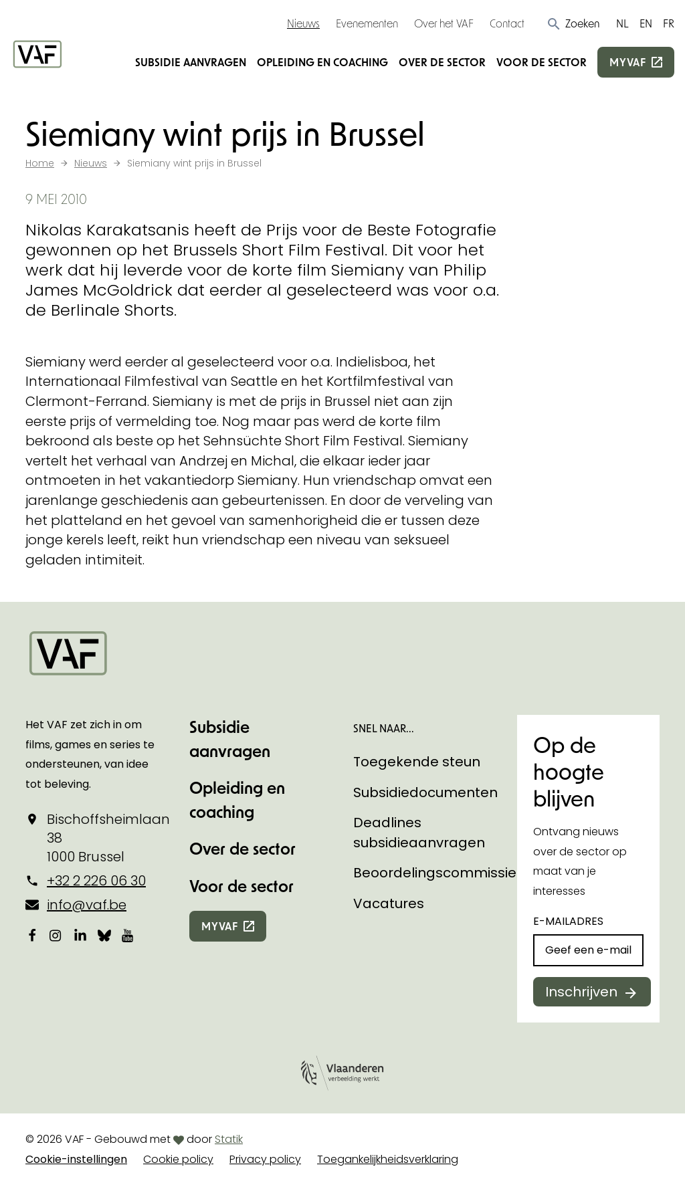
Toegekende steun (416, 761)
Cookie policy (178, 1159)
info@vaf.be (86, 904)
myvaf (627, 62)
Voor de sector (541, 62)
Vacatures (388, 903)
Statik (229, 1139)
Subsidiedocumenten (425, 792)
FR (668, 23)
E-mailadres (568, 921)
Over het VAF (444, 23)
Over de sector (442, 62)
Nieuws (303, 23)
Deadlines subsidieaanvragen (419, 832)
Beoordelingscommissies (438, 872)
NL (622, 23)
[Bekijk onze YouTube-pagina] (128, 935)
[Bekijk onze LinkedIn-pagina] (80, 935)
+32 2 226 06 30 (96, 880)
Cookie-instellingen (76, 1159)
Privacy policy (265, 1159)
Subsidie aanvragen (190, 62)
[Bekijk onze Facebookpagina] (32, 935)
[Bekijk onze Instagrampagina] (56, 935)
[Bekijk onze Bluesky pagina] (104, 935)
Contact (507, 23)
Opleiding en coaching (322, 62)
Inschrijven (581, 991)
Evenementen (367, 23)
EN (646, 23)
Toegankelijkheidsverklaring (387, 1159)
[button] (573, 23)
